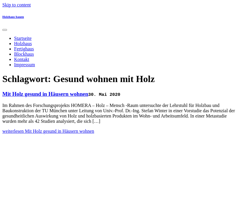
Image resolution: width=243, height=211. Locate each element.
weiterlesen (48, 131)
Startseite (23, 38)
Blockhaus (24, 54)
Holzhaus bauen (13, 16)
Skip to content (16, 4)
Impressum (24, 64)
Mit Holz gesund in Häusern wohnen (45, 94)
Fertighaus (24, 48)
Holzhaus (23, 43)
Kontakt (21, 59)
